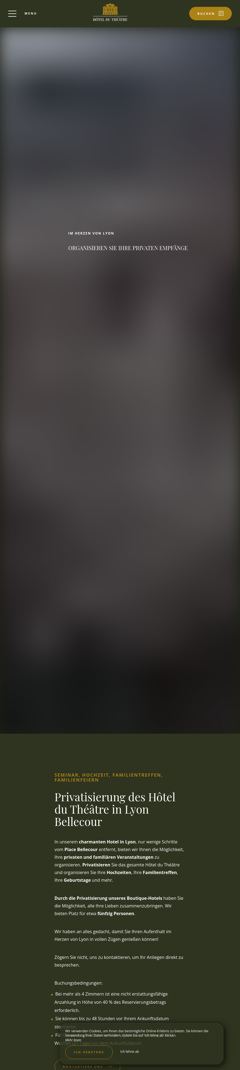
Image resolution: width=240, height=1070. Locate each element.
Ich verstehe (89, 1052)
